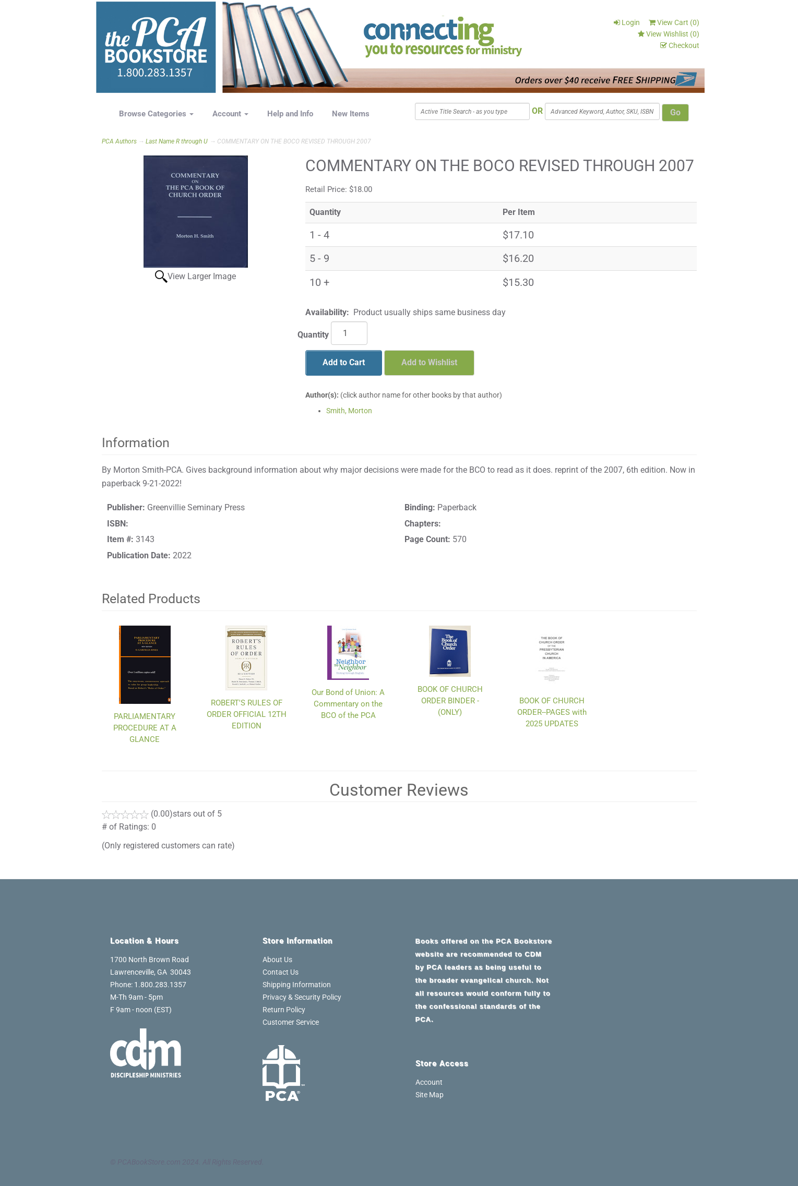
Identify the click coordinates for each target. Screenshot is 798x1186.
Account (230, 113)
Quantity (313, 335)
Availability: (327, 312)
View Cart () (674, 22)
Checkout (679, 45)
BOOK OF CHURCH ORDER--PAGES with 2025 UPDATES (552, 712)
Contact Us (281, 972)
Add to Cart (344, 362)
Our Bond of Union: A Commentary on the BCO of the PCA (348, 704)
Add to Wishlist (429, 362)
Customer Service (291, 1022)
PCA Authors (119, 141)
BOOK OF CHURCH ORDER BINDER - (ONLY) (450, 701)
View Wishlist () (668, 34)
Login (627, 22)
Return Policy (284, 1009)
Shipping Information (297, 984)
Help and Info (290, 113)
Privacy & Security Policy (302, 997)
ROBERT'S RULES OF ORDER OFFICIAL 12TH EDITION (247, 714)
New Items (351, 113)
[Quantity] (349, 333)
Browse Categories (156, 113)
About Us (277, 959)
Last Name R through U (177, 141)
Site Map (429, 1095)
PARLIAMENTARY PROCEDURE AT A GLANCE (144, 728)
